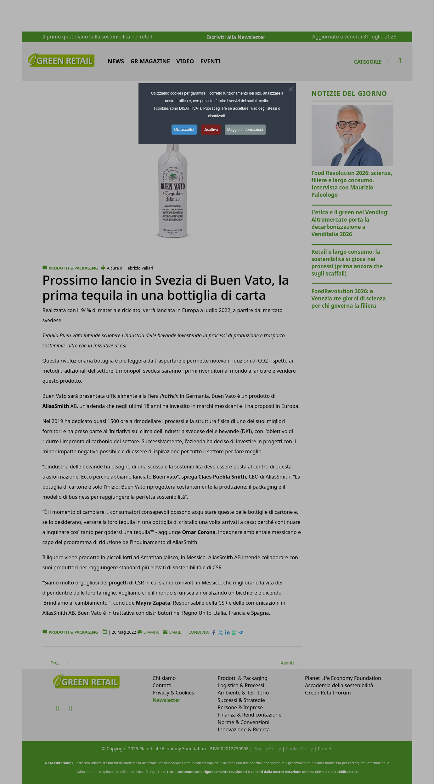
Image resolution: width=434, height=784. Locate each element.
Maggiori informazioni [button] (245, 129)
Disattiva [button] (210, 129)
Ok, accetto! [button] (184, 129)
